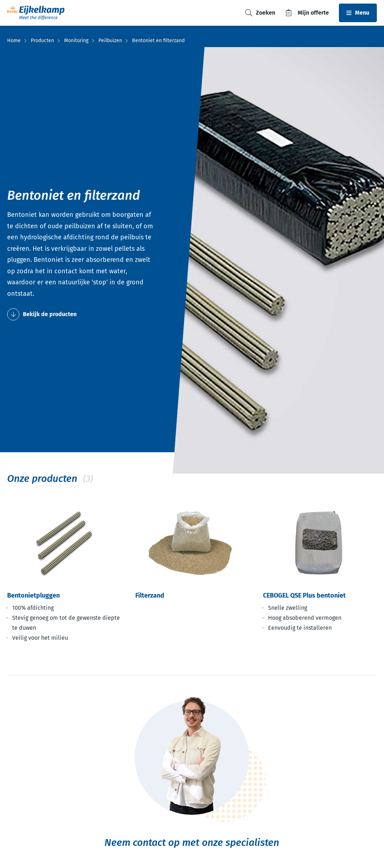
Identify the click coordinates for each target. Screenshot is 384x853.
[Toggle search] (260, 13)
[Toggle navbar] (358, 13)
